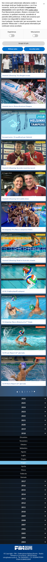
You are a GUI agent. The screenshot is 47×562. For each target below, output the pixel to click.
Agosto (23, 452)
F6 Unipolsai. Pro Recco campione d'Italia (17, 230)
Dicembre (23, 437)
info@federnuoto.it (10, 557)
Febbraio (23, 474)
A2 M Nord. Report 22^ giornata (14, 384)
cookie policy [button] (33, 10)
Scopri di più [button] (24, 43)
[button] (44, 4)
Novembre (23, 441)
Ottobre (23, 444)
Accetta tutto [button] (34, 49)
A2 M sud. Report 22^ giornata (13, 353)
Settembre (23, 448)
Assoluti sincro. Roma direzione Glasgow (17, 106)
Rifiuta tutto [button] (12, 49)
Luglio (23, 455)
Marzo (23, 470)
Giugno (23, 459)
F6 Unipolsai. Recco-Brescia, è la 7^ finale (17, 322)
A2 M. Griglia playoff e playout (13, 291)
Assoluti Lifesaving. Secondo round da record (18, 168)
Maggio (23, 463)
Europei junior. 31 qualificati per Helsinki (17, 137)
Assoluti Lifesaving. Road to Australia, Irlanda (18, 260)
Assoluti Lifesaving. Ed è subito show (15, 199)
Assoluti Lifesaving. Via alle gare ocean (16, 75)
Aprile (23, 466)
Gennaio (23, 477)
